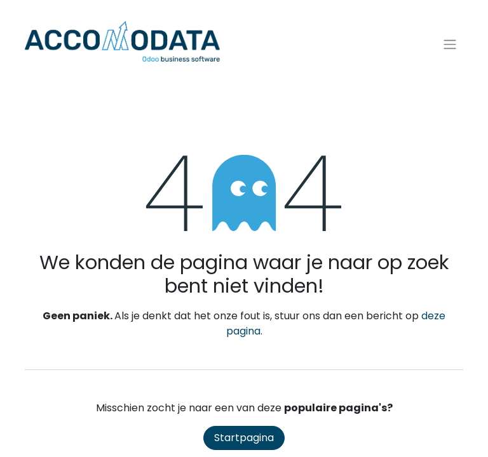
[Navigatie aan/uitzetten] (450, 44)
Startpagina (244, 437)
